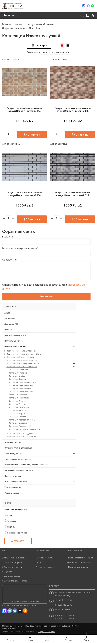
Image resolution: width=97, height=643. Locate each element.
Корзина (48, 640)
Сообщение (9, 259)
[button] (13, 134)
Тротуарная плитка (12, 487)
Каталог (19, 24)
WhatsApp (93, 6)
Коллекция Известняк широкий (22, 382)
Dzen (20, 610)
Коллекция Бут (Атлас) (19, 407)
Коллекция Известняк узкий (21, 385)
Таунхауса (11, 521)
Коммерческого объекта (17, 533)
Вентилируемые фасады (15, 335)
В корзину (34, 134)
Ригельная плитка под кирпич (17, 459)
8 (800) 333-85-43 (63, 605)
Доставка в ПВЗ (11, 324)
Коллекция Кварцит (17, 379)
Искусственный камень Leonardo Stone (23, 354)
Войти (86, 640)
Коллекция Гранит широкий (21, 392)
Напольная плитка (12, 476)
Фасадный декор (11, 493)
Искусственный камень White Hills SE (23, 363)
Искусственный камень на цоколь (21, 436)
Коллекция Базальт (17, 401)
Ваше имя (8, 236)
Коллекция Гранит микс (19, 398)
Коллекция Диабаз (17, 376)
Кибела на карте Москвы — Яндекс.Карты (25, 601)
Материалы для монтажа (15, 482)
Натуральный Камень (14, 341)
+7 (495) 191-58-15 (63, 600)
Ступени (8, 571)
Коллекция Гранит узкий (19, 395)
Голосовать (19, 541)
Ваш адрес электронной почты (20, 248)
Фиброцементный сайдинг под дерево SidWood (25, 465)
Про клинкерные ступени (80, 562)
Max (84, 6)
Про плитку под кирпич (79, 567)
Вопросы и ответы (44, 557)
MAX (4, 610)
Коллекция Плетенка (18, 373)
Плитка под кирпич (12, 442)
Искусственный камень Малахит (20, 357)
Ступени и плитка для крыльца (18, 448)
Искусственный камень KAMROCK (21, 360)
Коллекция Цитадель (18, 423)
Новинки (8, 330)
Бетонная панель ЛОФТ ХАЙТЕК (18, 470)
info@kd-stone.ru (63, 609)
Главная (6, 24)
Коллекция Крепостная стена (22, 420)
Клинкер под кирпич (13, 453)
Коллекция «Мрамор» (18, 413)
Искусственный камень (41, 24)
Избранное (67, 640)
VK (15, 610)
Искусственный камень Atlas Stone (21, 28)
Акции (7, 313)
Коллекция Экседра (17, 410)
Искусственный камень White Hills (21, 351)
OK (25, 610)
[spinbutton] (8, 134)
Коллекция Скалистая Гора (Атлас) (24, 429)
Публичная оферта (45, 567)
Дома (9, 515)
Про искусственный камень (81, 557)
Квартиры (11, 527)
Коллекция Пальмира (18, 370)
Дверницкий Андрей (46, 631)
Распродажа (9, 318)
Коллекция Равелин (17, 404)
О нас (39, 562)
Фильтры (41, 45)
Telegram (88, 6)
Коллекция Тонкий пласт (19, 417)
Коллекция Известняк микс (21, 388)
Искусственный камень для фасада (22, 433)
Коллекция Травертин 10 (20, 426)
